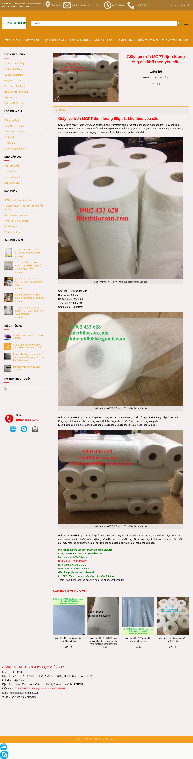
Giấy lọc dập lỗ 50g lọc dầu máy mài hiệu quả (138, 639)
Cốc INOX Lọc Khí (14, 126)
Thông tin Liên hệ (175, 40)
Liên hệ (19, 256)
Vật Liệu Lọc (11, 97)
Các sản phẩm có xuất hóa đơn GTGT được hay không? (28, 346)
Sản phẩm (126, 40)
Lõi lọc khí (9, 137)
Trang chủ (13, 40)
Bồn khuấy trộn (12, 232)
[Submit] (179, 23)
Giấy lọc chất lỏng (13, 80)
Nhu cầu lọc (104, 40)
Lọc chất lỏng (54, 40)
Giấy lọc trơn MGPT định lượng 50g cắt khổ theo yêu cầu (121, 526)
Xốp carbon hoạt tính (15, 148)
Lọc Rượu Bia (11, 182)
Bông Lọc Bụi (11, 120)
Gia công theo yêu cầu (16, 215)
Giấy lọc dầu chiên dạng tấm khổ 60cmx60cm (68, 639)
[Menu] (186, 23)
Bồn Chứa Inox (12, 226)
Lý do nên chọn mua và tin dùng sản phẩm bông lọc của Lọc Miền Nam (28, 357)
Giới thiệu (32, 40)
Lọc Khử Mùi (11, 171)
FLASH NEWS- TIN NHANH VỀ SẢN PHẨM (23, 207)
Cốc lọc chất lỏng (13, 75)
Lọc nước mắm (12, 177)
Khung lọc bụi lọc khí (15, 131)
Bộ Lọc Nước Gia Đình (16, 91)
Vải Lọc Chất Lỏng (14, 103)
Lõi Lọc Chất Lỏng (14, 63)
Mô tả (59, 110)
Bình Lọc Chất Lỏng (15, 86)
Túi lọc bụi (9, 143)
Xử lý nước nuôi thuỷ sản (17, 200)
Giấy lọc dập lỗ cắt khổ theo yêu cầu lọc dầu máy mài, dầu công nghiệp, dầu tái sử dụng (103, 641)
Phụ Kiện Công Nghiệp (16, 220)
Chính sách (180, 5)
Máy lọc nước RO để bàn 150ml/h (26, 368)
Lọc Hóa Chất (11, 166)
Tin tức (169, 5)
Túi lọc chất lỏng (13, 69)
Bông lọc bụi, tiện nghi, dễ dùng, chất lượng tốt (100, 580)
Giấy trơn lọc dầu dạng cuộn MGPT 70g (172, 639)
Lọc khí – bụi (80, 40)
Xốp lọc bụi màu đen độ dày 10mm (28, 336)
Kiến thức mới (148, 40)
